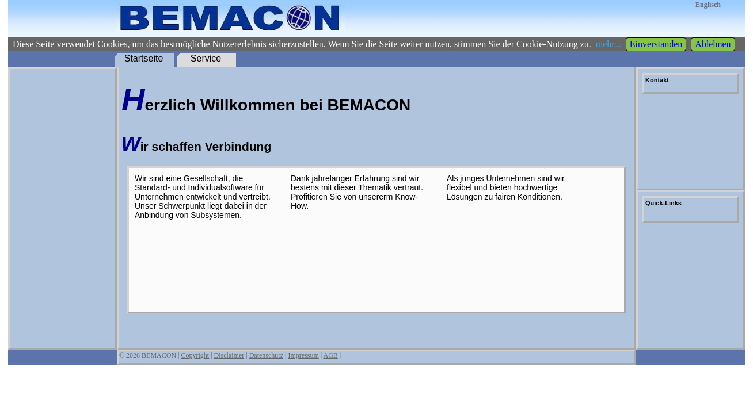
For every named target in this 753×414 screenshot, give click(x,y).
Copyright (195, 355)
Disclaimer (229, 355)
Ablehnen (713, 44)
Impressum (303, 355)
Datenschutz (266, 355)
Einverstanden (656, 44)
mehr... (608, 44)
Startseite (143, 58)
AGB (330, 355)
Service (206, 58)
